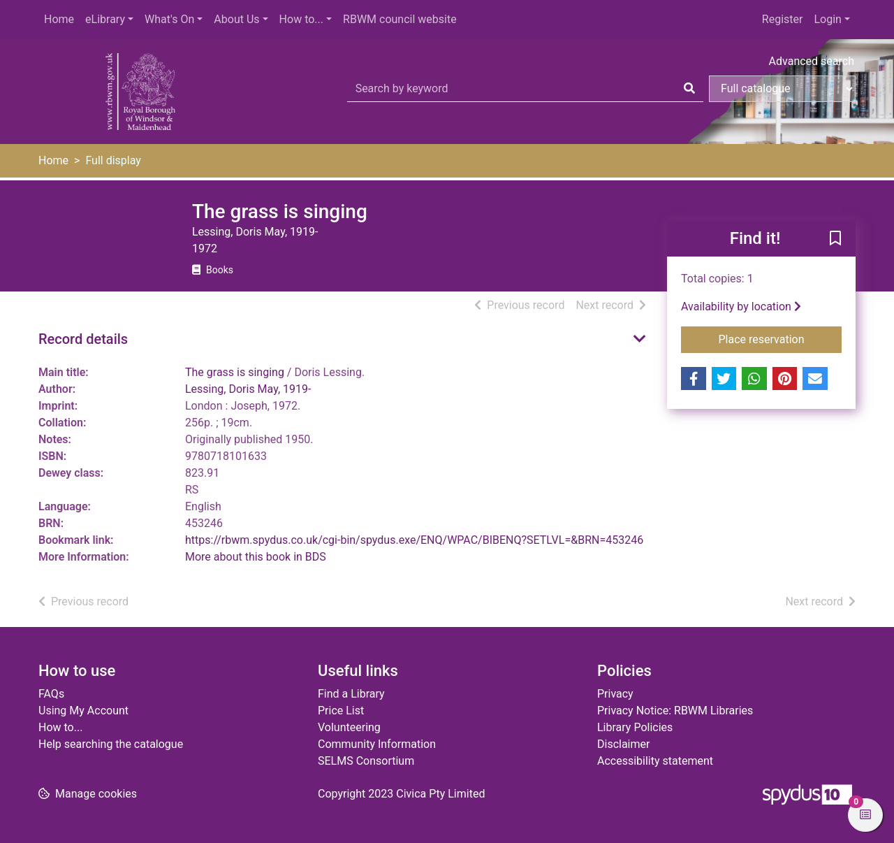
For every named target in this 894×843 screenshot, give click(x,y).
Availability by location (741, 306)
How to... (301, 19)
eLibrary (105, 19)
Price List (341, 710)
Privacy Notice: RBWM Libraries (675, 710)
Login (827, 19)
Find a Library (351, 693)
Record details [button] (83, 339)
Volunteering (349, 727)
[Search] (689, 88)
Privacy (615, 693)
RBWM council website (400, 19)
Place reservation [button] (780, 338)
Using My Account (83, 710)
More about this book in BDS (255, 556)
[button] (835, 239)
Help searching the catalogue (110, 744)
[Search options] (782, 88)
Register (782, 19)
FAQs (51, 693)
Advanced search (811, 61)
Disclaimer (623, 744)
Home (59, 19)
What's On (169, 19)
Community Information (377, 744)
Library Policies (635, 727)
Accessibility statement (655, 761)
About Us (236, 19)
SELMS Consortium (366, 761)
